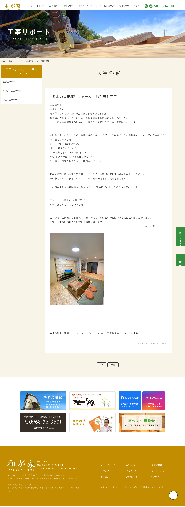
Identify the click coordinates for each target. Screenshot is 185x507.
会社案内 (142, 5)
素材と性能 (75, 5)
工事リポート (61, 5)
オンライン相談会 (180, 236)
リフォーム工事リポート (14, 91)
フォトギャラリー (45, 5)
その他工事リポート (12, 100)
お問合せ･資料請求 (180, 260)
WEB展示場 (130, 5)
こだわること (89, 5)
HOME (3, 61)
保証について (116, 5)
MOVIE (155, 478)
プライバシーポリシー (110, 488)
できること (102, 5)
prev (100, 365)
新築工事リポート (11, 82)
